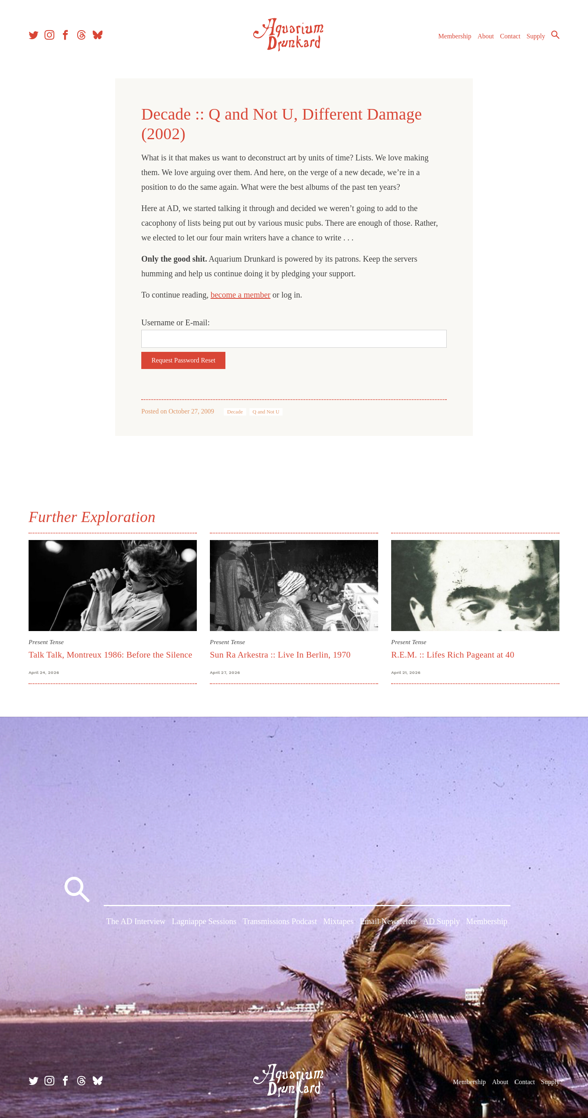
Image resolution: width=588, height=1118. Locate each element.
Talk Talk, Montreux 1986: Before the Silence (110, 655)
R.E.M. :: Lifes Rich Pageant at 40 (452, 655)
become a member (241, 294)
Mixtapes (338, 921)
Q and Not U (266, 412)
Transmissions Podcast (280, 921)
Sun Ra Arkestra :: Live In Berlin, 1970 (280, 655)
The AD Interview (136, 921)
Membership (454, 36)
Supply (536, 36)
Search (555, 35)
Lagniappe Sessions (204, 921)
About (485, 36)
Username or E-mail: (175, 322)
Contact (510, 36)
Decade (235, 412)
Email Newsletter (388, 921)
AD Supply (441, 921)
